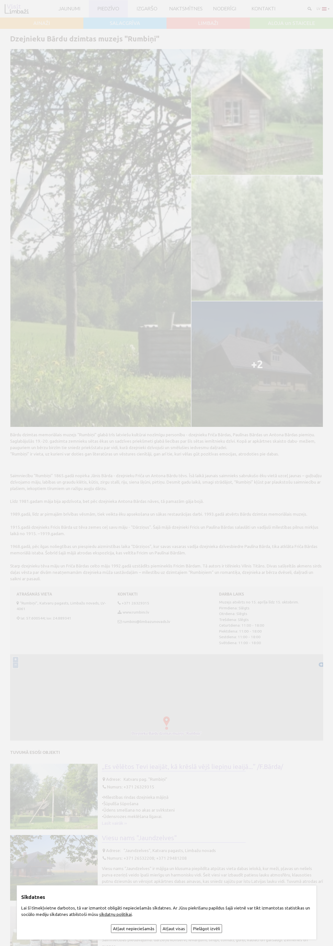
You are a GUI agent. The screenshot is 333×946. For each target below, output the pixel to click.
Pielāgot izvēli (206, 928)
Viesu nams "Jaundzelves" (139, 837)
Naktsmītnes (186, 8)
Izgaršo (147, 8)
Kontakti (264, 8)
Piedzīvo (108, 8)
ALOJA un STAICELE (291, 23)
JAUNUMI (69, 8)
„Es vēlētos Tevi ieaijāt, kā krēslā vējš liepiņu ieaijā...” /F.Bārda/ (192, 766)
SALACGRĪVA (125, 23)
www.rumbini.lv (136, 612)
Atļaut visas (174, 928)
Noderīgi (224, 8)
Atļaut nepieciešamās (133, 928)
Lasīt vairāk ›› (114, 823)
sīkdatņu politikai (115, 914)
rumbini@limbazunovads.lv (146, 621)
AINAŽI (41, 23)
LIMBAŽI (208, 23)
